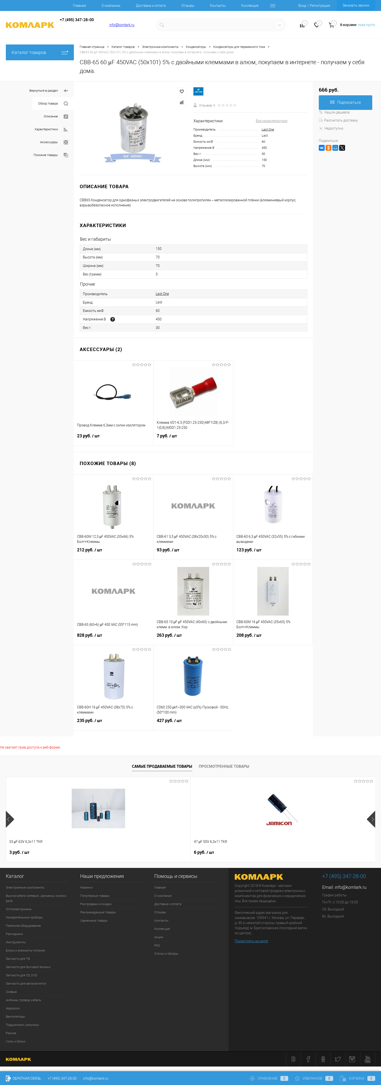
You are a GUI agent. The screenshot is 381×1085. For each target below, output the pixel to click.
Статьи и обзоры (166, 953)
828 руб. (113, 638)
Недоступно (331, 128)
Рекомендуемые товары (98, 912)
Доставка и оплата (151, 6)
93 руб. (193, 552)
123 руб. (273, 552)
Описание (56, 116)
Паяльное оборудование (23, 925)
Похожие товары (51, 155)
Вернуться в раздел (48, 90)
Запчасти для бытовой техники (28, 967)
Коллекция (250, 6)
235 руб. (113, 723)
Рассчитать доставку (338, 120)
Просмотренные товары (224, 766)
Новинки (86, 887)
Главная (79, 6)
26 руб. (168, 852)
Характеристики (51, 129)
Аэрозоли (13, 1008)
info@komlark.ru (121, 25)
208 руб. (273, 638)
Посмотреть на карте (251, 941)
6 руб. (93, 852)
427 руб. (193, 723)
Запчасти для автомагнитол (26, 983)
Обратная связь (23, 1078)
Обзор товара (53, 103)
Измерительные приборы (24, 917)
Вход (302, 6)
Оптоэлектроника (18, 909)
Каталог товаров (40, 52)
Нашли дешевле (334, 112)
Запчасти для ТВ (18, 959)
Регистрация (320, 6)
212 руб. (113, 552)
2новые (11, 992)
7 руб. (193, 438)
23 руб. (113, 438)
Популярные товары (95, 896)
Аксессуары (54, 142)
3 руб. (19, 852)
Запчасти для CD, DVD (21, 975)
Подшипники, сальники (22, 1025)
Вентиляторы (15, 1016)
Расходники (14, 934)
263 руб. (193, 638)
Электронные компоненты (25, 887)
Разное (11, 1033)
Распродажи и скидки (96, 904)
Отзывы (188, 6)
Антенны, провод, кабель (23, 1000)
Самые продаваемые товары (162, 766)
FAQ (157, 945)
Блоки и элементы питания (25, 950)
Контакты (218, 6)
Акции (158, 937)
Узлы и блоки (15, 1041)
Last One (268, 129)
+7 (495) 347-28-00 (62, 1078)
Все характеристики (271, 121)
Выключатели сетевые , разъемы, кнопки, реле (36, 898)
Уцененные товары (94, 920)
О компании (111, 6)
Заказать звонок (356, 5)
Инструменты (16, 942)
